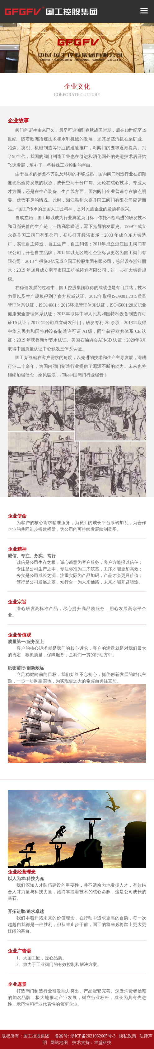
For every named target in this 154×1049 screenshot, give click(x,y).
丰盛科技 (102, 1042)
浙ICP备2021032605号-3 (92, 1036)
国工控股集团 (36, 1036)
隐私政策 (127, 1036)
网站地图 (59, 1042)
